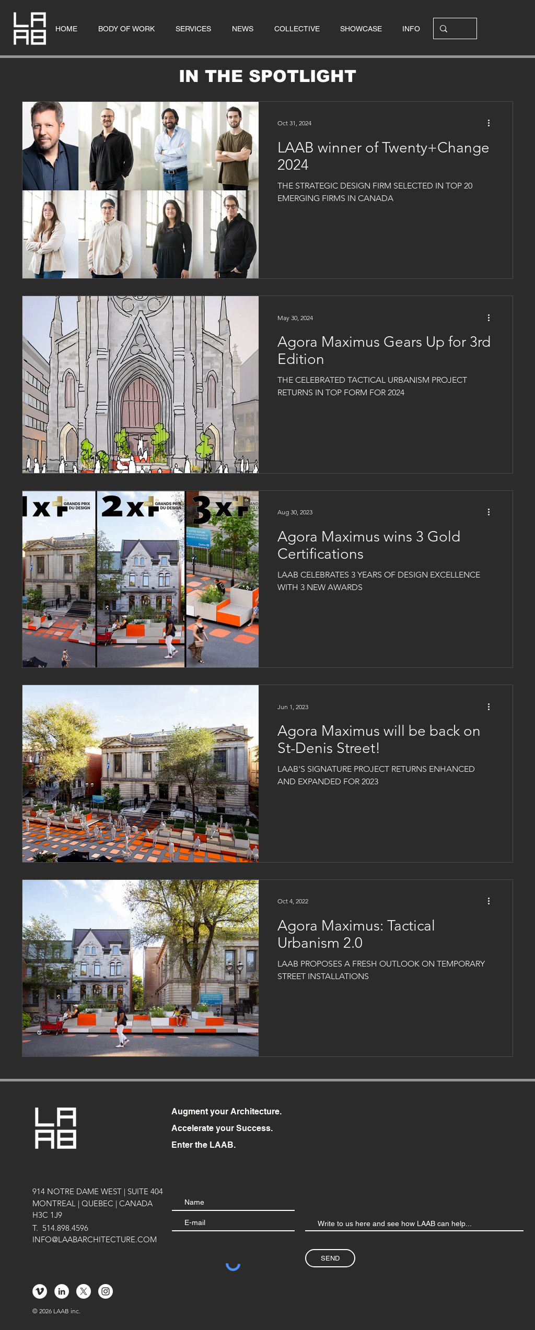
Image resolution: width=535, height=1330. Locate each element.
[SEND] (330, 1258)
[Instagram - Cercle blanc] (105, 1291)
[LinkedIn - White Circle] (61, 1291)
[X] (83, 1291)
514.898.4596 (65, 1228)
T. (35, 1228)
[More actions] (492, 123)
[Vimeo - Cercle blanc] (39, 1291)
